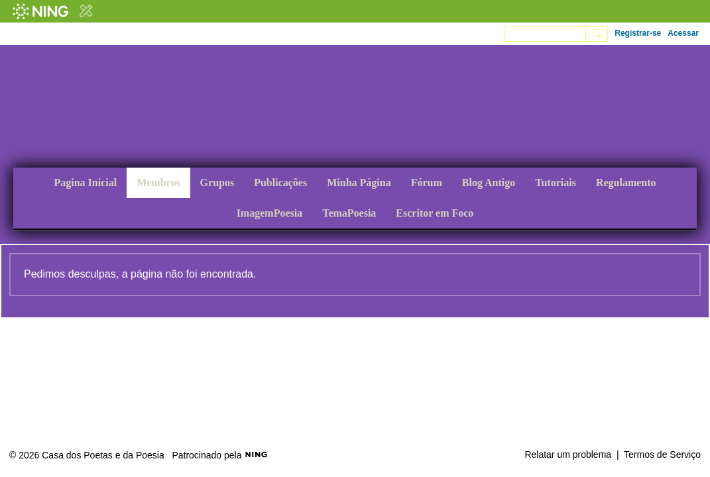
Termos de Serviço (662, 454)
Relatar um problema (567, 454)
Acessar (683, 33)
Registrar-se (638, 33)
